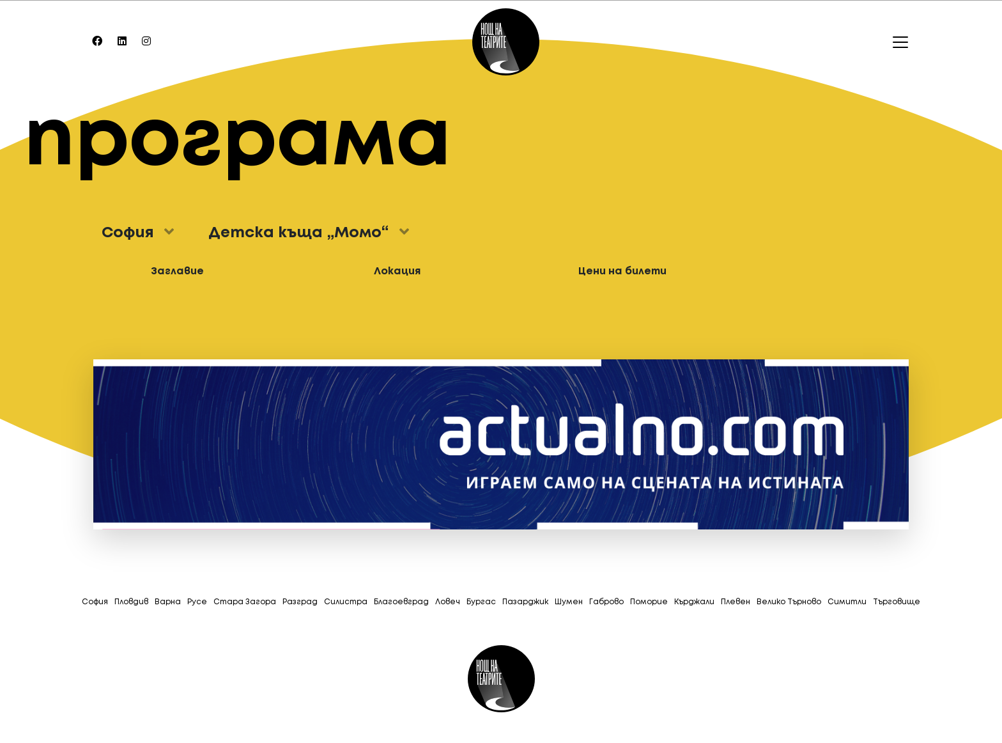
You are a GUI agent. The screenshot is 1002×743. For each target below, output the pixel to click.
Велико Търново (789, 602)
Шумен (569, 602)
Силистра (345, 602)
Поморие (649, 602)
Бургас (481, 602)
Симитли (847, 602)
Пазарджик (525, 602)
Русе (197, 602)
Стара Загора (244, 602)
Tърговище (896, 602)
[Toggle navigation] (896, 42)
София (95, 602)
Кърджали (694, 602)
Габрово (606, 602)
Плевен (735, 602)
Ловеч (447, 602)
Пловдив (131, 602)
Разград (300, 602)
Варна (168, 602)
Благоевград (401, 602)
